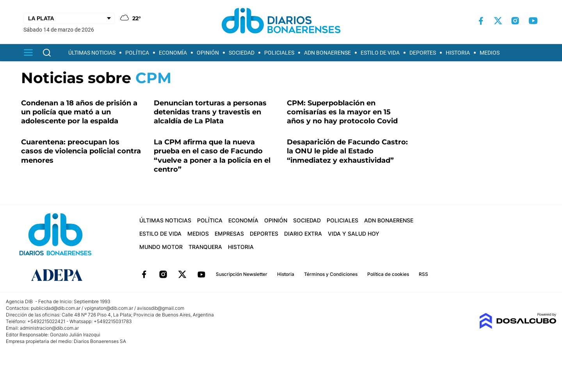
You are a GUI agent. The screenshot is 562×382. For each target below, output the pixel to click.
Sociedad (241, 53)
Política (137, 53)
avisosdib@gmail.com (160, 308)
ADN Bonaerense (327, 53)
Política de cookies (388, 274)
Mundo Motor (161, 246)
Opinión (208, 53)
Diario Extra (303, 233)
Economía (173, 53)
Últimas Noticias (92, 53)
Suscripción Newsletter (241, 274)
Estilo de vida (380, 53)
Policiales (279, 53)
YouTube (201, 274)
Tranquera (205, 246)
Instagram (163, 274)
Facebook (144, 274)
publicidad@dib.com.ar (55, 308)
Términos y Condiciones (330, 274)
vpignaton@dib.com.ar (109, 308)
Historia (458, 53)
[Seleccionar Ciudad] (69, 18)
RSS (423, 274)
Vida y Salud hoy (353, 233)
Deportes (422, 53)
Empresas (229, 233)
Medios (490, 53)
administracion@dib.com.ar (49, 328)
